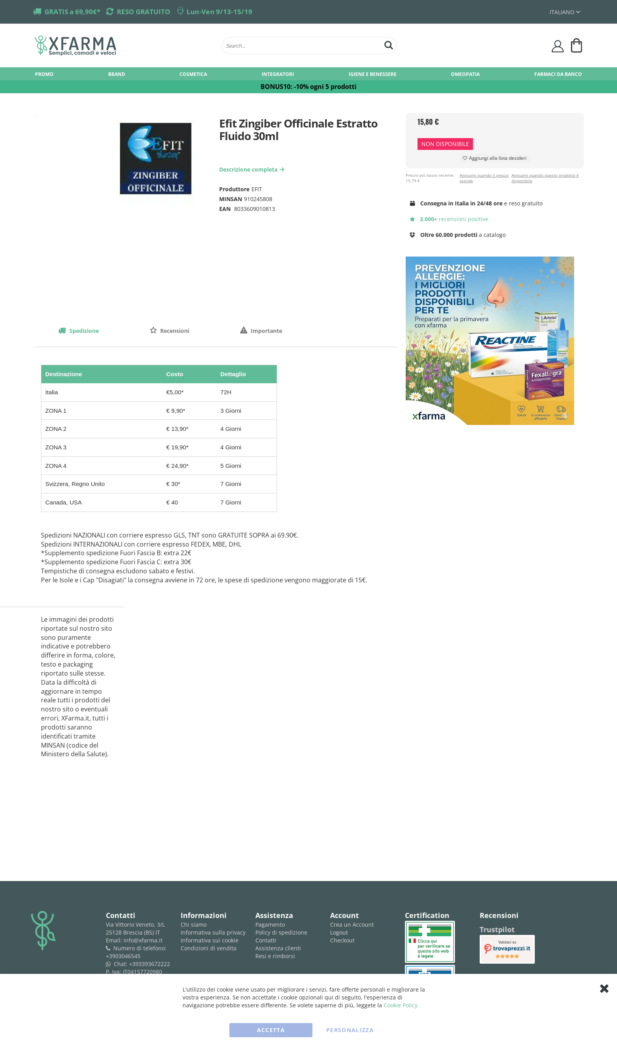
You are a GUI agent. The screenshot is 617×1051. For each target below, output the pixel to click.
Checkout (342, 940)
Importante (265, 330)
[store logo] (124, 45)
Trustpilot (497, 929)
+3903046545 (123, 956)
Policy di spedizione (281, 932)
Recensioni (174, 330)
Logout (339, 932)
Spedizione (83, 330)
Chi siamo (194, 924)
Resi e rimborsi (275, 956)
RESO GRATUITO (143, 11)
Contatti (265, 940)
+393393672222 (149, 964)
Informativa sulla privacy (213, 932)
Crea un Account (352, 924)
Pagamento (270, 924)
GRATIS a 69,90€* (72, 11)
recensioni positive (449, 219)
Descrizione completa (252, 169)
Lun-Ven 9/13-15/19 (219, 11)
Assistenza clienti (278, 948)
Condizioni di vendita (208, 948)
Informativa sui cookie (209, 940)
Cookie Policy (400, 1005)
